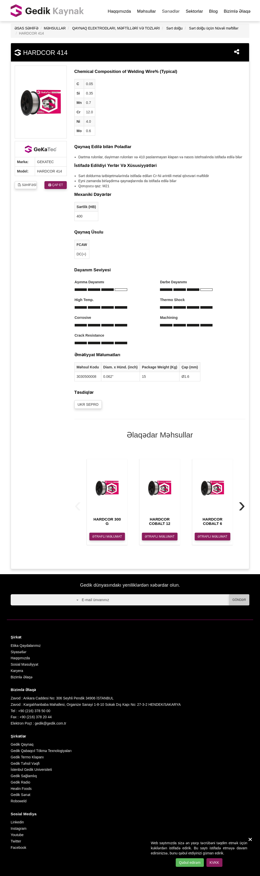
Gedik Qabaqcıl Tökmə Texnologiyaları (41, 751)
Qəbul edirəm (189, 863)
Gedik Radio (20, 782)
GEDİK (47, 10)
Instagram (18, 828)
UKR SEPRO (88, 404)
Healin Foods (21, 789)
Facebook (18, 848)
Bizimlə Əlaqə (237, 11)
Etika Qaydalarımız (26, 646)
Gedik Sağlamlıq (24, 776)
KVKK (214, 863)
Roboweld (18, 801)
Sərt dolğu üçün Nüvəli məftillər (214, 28)
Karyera (17, 671)
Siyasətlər (18, 652)
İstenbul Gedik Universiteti (31, 770)
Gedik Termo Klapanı (27, 757)
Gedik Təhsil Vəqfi (25, 763)
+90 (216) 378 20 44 (36, 717)
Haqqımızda (119, 11)
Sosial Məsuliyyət (24, 664)
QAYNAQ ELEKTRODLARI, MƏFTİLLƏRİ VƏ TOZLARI (116, 28)
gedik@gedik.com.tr (50, 723)
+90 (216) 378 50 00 (34, 711)
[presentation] (77, 504)
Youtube (17, 835)
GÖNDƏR (239, 600)
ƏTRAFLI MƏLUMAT (107, 536)
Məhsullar (146, 11)
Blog (213, 11)
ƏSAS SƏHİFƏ (26, 28)
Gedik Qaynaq (22, 744)
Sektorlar (194, 11)
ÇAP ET (55, 185)
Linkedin (17, 822)
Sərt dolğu (174, 28)
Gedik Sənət (20, 795)
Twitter (16, 841)
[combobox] (45, 599)
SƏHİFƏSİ (27, 185)
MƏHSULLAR (55, 28)
